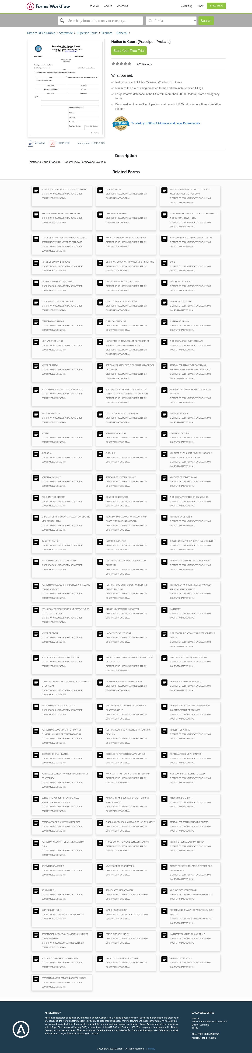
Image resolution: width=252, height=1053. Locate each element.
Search (206, 21)
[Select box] (100, 20)
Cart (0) (186, 6)
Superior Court (87, 33)
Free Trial (216, 5)
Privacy (151, 1049)
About (108, 6)
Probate (107, 33)
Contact (122, 6)
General (122, 33)
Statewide (66, 33)
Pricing (94, 6)
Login (201, 6)
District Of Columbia (41, 33)
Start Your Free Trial (129, 51)
